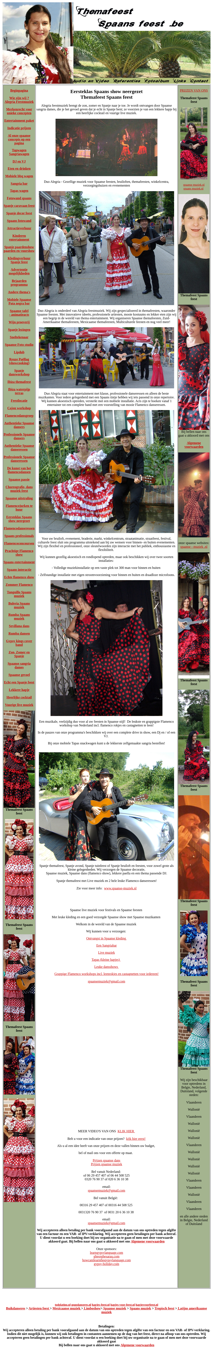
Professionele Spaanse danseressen (19, 458)
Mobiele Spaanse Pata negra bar (19, 301)
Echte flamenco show (19, 577)
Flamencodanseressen (19, 528)
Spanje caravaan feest (19, 205)
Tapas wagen (19, 190)
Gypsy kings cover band (19, 643)
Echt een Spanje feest (19, 682)
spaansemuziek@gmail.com (106, 981)
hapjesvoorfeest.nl (147, 1304)
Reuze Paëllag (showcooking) (19, 361)
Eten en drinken (19, 168)
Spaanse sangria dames (19, 665)
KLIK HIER (126, 1131)
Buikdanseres (15, 1308)
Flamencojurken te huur (19, 507)
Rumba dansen (19, 633)
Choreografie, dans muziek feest (19, 488)
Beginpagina (19, 90)
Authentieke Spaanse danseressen (19, 447)
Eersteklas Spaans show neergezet (19, 519)
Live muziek (106, 952)
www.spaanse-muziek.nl (120, 888)
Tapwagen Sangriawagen (19, 152)
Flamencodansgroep (19, 415)
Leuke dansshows (106, 967)
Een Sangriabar (106, 945)
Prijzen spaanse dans (106, 1160)
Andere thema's (19, 292)
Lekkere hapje (19, 690)
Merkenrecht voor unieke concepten (19, 111)
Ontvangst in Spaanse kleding (106, 938)
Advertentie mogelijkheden (19, 271)
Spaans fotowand (19, 220)
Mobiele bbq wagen (19, 176)
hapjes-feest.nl (101, 1304)
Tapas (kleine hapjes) (106, 959)
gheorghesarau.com (107, 1256)
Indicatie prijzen (19, 128)
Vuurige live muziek (19, 705)
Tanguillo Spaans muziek (19, 594)
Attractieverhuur (19, 228)
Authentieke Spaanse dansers (19, 425)
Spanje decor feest (19, 213)
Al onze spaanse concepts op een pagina (19, 139)
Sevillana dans (19, 626)
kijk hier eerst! (135, 1138)
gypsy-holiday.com (106, 1264)
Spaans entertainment (19, 562)
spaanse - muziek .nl (194, 546)
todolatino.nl (63, 1304)
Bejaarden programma (19, 282)
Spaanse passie (19, 479)
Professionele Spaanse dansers (19, 436)
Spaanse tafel (19, 311)
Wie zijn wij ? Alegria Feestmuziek (19, 100)
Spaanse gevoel (19, 675)
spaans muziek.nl (193, 188)
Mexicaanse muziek (67, 1308)
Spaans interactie (19, 569)
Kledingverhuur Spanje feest (19, 260)
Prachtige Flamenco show (19, 552)
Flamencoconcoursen (19, 543)
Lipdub (19, 352)
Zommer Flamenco (19, 584)
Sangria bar (19, 183)
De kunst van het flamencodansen (19, 470)
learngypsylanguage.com (106, 1252)
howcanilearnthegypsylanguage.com (106, 1260)
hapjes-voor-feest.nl (122, 1304)
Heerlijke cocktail (19, 697)
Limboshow (91, 1308)
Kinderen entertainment (19, 237)
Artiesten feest (39, 1308)
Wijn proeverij (19, 322)
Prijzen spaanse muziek (106, 1164)
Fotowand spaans (19, 198)
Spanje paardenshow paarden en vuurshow (19, 249)
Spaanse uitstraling (19, 498)
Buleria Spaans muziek (19, 605)
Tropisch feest (164, 1308)
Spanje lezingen (19, 329)
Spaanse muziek (114, 1308)
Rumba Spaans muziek (19, 616)
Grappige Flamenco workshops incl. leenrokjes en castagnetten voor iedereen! (106, 974)
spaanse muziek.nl (194, 184)
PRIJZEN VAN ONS (194, 90)
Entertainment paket (19, 120)
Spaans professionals (19, 536)
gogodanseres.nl (81, 1304)
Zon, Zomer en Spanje (19, 654)
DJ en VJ (19, 161)
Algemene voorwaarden (148, 1241)
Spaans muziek (140, 1308)
